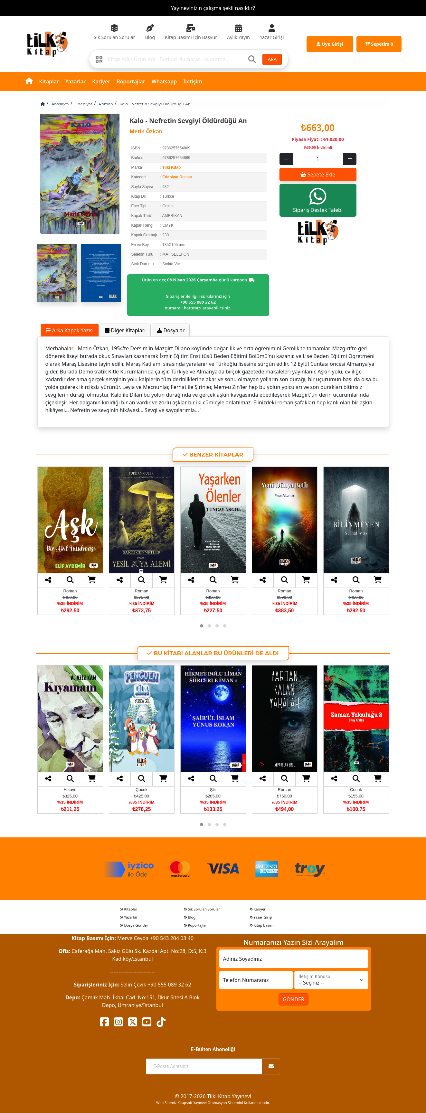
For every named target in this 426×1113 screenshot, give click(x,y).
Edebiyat (83, 103)
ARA (272, 59)
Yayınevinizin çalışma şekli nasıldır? (213, 8)
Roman (106, 103)
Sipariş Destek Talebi (318, 200)
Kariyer (101, 81)
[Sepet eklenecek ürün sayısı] (318, 159)
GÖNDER (293, 999)
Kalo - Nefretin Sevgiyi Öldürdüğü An (155, 103)
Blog (190, 917)
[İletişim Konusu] (331, 980)
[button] (201, 626)
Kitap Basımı (262, 925)
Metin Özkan (146, 131)
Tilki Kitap (171, 167)
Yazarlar (75, 81)
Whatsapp (164, 81)
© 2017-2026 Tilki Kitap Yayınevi (213, 1096)
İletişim (192, 81)
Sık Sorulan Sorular (202, 909)
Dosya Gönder (134, 925)
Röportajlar (131, 81)
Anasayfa (60, 103)
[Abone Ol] (271, 1066)
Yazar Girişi (260, 917)
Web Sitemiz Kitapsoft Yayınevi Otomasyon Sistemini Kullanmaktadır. (213, 1102)
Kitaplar (49, 81)
